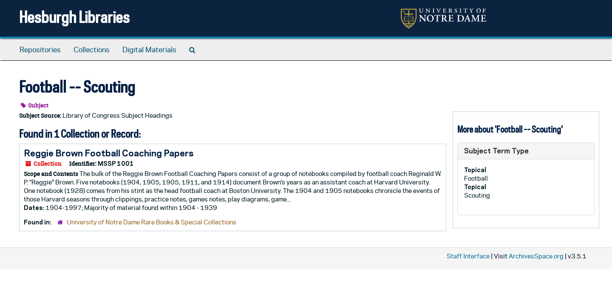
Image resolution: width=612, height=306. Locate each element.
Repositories (40, 49)
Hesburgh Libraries (74, 16)
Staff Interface (468, 256)
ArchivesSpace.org (536, 256)
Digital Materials (149, 49)
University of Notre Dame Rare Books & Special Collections (151, 222)
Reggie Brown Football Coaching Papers (108, 153)
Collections (92, 49)
